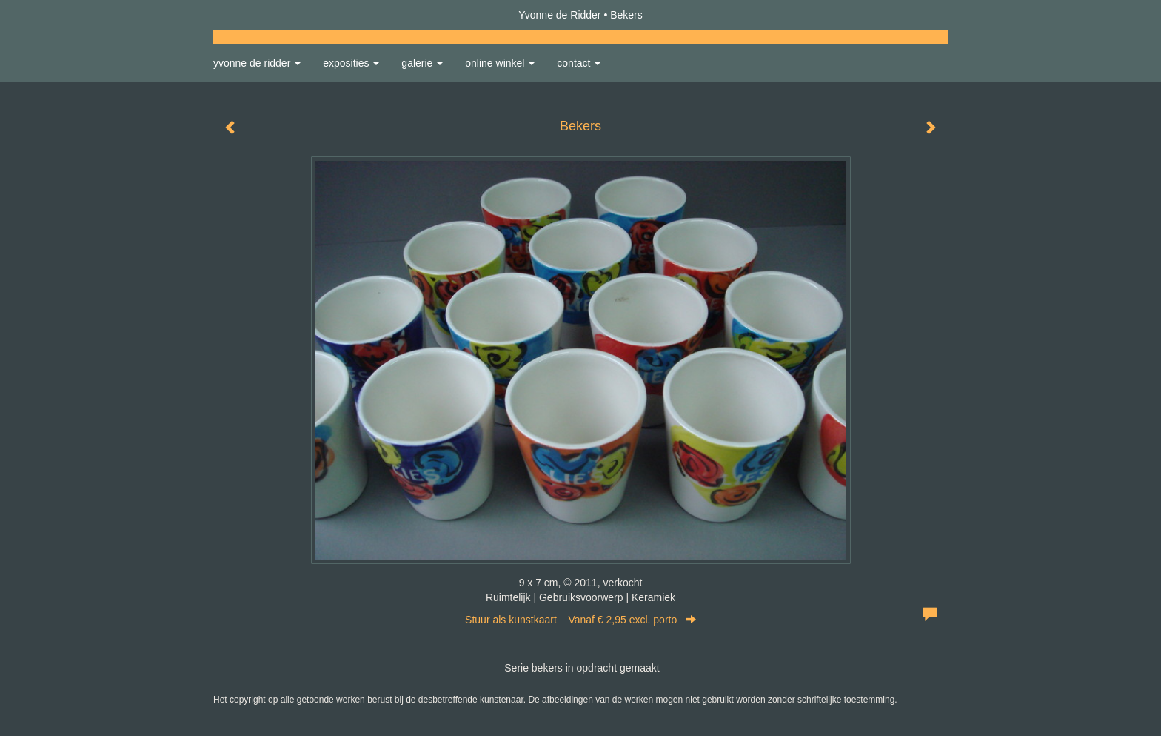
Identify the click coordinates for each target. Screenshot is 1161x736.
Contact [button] (578, 63)
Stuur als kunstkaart (580, 620)
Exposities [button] (351, 63)
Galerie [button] (422, 63)
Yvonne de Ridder (559, 15)
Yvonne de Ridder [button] (257, 63)
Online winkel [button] (500, 63)
